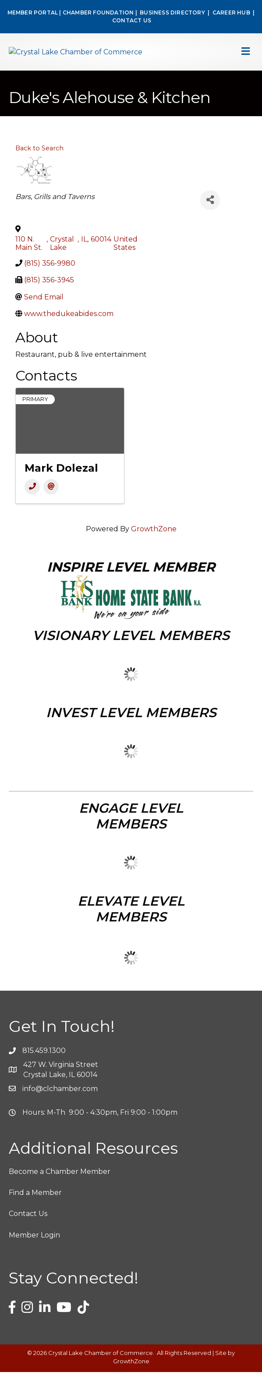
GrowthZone (154, 540)
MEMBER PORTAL (32, 12)
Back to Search (39, 159)
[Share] (210, 211)
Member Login (34, 1246)
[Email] (51, 498)
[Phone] (32, 498)
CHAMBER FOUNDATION (98, 12)
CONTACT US (131, 20)
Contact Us (28, 1225)
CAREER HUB (231, 12)
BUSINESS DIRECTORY (171, 12)
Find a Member (35, 1204)
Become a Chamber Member (59, 1183)
